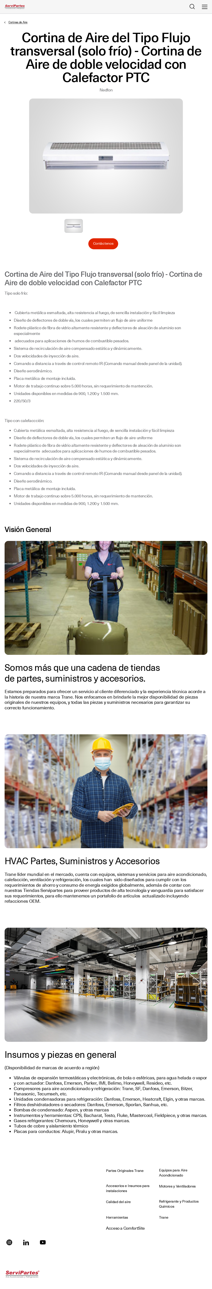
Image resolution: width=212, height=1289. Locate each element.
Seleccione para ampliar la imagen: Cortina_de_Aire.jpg (73, 226)
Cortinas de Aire (18, 22)
